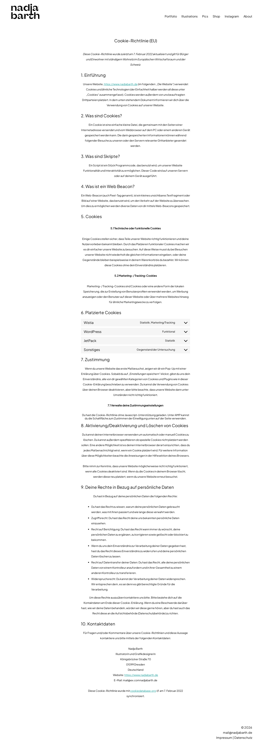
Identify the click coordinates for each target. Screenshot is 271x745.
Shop (216, 16)
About (248, 16)
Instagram (232, 16)
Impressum (224, 738)
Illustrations (189, 16)
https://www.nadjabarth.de (121, 84)
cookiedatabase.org (143, 690)
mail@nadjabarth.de (237, 732)
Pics (205, 16)
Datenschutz (243, 738)
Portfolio (171, 16)
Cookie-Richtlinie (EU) (135, 40)
